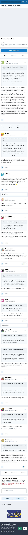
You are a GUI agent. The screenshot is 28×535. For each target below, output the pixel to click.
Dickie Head (20, 275)
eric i (3, 42)
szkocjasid (20, 383)
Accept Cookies (6, 532)
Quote (6, 120)
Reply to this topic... (8, 490)
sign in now (8, 481)
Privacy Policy (9, 528)
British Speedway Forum (11, 6)
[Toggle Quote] (3, 67)
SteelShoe (20, 67)
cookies (11, 524)
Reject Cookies (17, 532)
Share (7, 498)
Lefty (18, 305)
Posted (11, 63)
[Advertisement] (14, 23)
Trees (18, 222)
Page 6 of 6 (14, 55)
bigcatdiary (20, 349)
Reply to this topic (14, 50)
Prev (5, 55)
